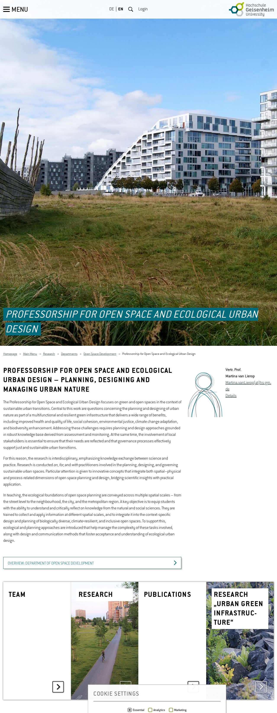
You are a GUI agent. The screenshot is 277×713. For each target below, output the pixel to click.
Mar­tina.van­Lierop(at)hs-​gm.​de (248, 371)
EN (120, 9)
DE (111, 9)
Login (143, 9)
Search (130, 9)
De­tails (231, 381)
